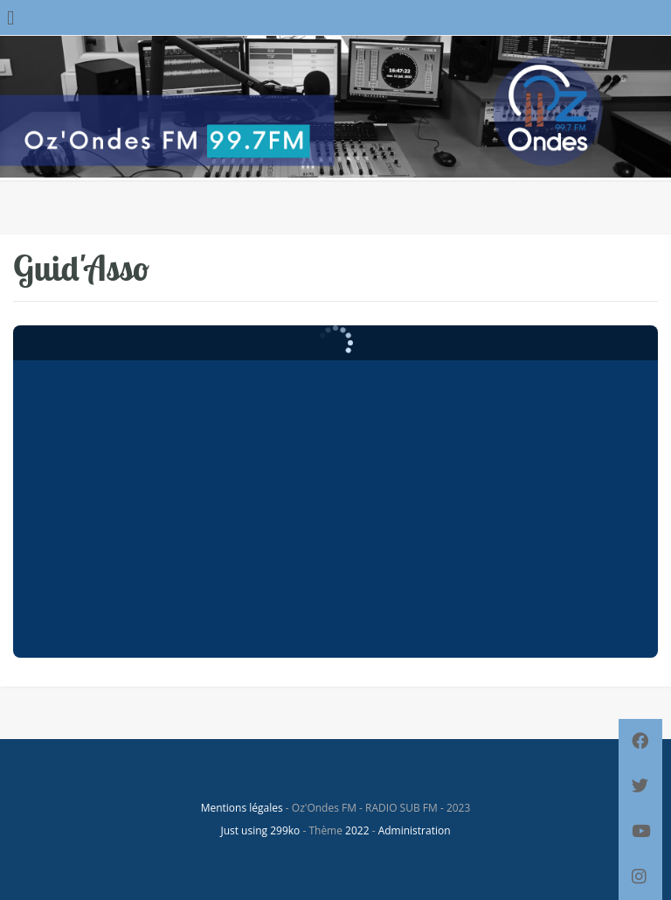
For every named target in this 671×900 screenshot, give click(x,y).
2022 (357, 830)
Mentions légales (242, 807)
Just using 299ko (260, 830)
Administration (414, 830)
